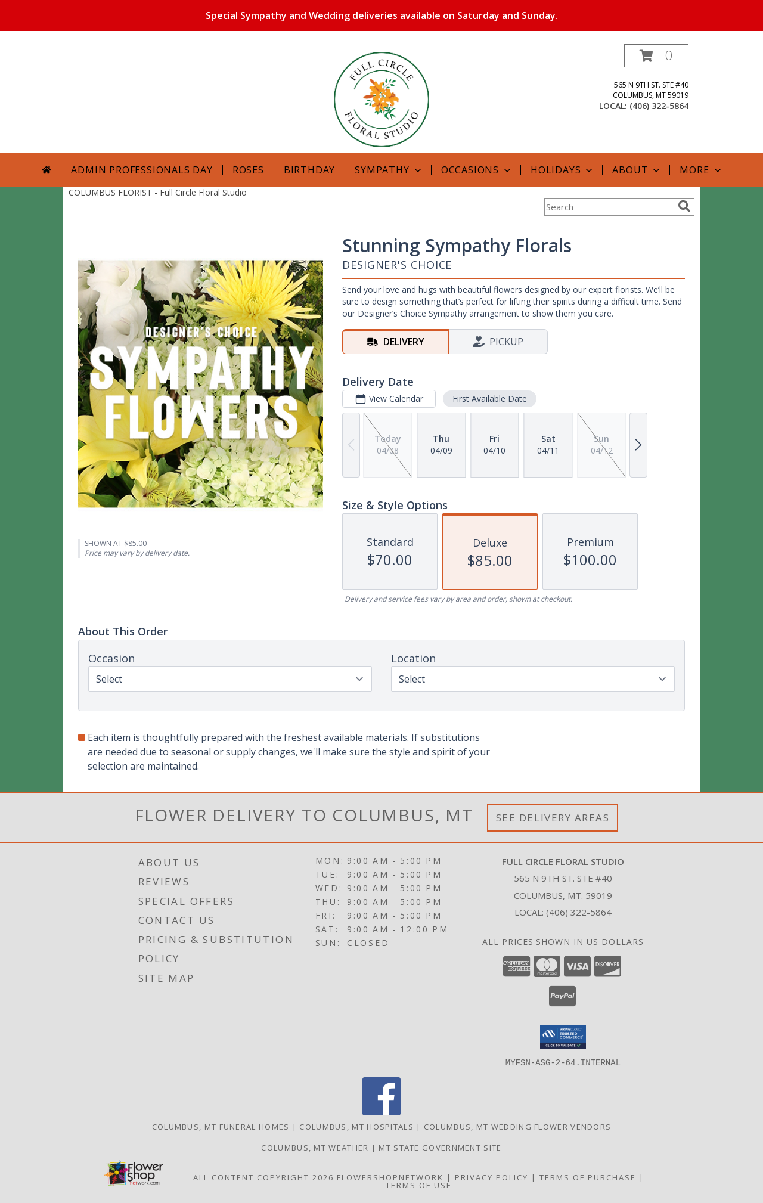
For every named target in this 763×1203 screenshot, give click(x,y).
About (637, 169)
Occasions (477, 169)
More (701, 169)
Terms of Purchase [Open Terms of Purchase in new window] (587, 1176)
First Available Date (489, 398)
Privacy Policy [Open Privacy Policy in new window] (491, 1176)
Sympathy (389, 169)
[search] (684, 206)
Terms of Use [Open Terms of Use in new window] (419, 1184)
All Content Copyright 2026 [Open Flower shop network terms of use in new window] (263, 1176)
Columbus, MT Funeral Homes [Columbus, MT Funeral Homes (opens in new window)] (221, 1126)
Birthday (309, 169)
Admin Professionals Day (141, 169)
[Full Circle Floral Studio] (381, 98)
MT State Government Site (440, 1147)
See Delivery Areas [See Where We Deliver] (553, 817)
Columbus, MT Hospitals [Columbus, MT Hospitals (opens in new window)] (356, 1126)
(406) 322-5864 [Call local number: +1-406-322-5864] (658, 105)
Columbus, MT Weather (314, 1147)
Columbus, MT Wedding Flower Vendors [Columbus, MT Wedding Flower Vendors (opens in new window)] (518, 1126)
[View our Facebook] (381, 1111)
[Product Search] (608, 207)
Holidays (563, 169)
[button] (656, 55)
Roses (248, 169)
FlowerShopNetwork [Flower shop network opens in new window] (390, 1176)
